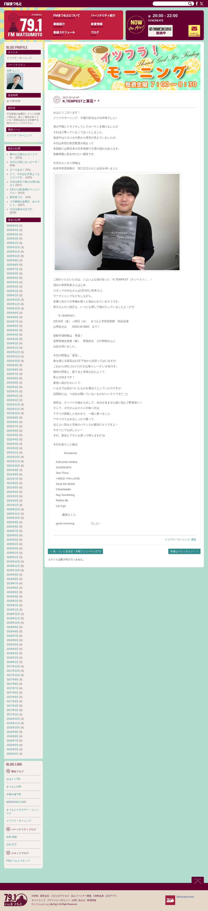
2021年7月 (13, 478)
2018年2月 (13, 657)
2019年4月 (13, 596)
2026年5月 (13, 225)
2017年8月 (13, 683)
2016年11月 (13, 723)
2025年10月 (13, 256)
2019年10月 (13, 570)
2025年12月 (13, 247)
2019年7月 (13, 583)
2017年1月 (13, 714)
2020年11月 (13, 513)
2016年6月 (13, 745)
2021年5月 (13, 487)
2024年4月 (13, 334)
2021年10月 (13, 465)
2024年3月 (13, 339)
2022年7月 (13, 426)
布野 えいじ (13, 70)
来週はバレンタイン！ (182, 551)
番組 (193, 539)
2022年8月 (13, 422)
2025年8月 (13, 264)
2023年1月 (13, 400)
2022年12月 (13, 404)
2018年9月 (13, 627)
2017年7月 (13, 688)
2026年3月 (13, 234)
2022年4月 (13, 439)
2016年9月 (13, 731)
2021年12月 (13, 457)
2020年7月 (13, 531)
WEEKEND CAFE (16, 802)
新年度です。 (17, 197)
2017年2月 (13, 710)
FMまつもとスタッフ (18, 860)
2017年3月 (13, 705)
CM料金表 (98, 896)
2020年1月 (13, 557)
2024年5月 (13, 330)
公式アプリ (111, 896)
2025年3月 (13, 286)
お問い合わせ (78, 900)
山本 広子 (11, 844)
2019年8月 (13, 579)
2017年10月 (13, 675)
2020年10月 (13, 517)
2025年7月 (13, 269)
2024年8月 (13, 317)
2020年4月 (13, 544)
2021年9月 (13, 470)
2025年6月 (13, 273)
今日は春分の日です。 (22, 209)
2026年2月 (13, 238)
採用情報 (91, 900)
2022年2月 (13, 448)
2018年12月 (13, 614)
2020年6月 (13, 535)
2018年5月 (13, 644)
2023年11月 (13, 356)
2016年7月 (13, 740)
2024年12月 (13, 299)
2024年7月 (13, 321)
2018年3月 (13, 653)
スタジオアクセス (60, 896)
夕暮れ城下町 (13, 794)
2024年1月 (13, 347)
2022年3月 (13, 443)
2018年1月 (13, 662)
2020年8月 (13, 526)
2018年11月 (13, 618)
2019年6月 (13, 587)
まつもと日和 (13, 786)
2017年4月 (13, 701)
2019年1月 (13, 609)
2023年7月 (13, 374)
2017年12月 (13, 666)
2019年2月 (13, 605)
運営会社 (44, 896)
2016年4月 (13, 753)
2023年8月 (13, 369)
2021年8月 (13, 474)
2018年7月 (13, 635)
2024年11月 (13, 304)
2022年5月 (13, 435)
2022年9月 (13, 417)
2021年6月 (13, 483)
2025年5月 (13, 277)
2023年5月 (13, 382)
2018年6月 (13, 640)
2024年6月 (13, 325)
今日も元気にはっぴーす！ (25, 162)
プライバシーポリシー (58, 900)
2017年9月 (13, 679)
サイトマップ (38, 900)
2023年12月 (13, 352)
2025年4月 (13, 282)
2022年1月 (13, 452)
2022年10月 (13, 413)
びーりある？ (17, 169)
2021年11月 (13, 461)
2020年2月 (13, 552)
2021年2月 (13, 500)
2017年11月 (13, 670)
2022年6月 (13, 430)
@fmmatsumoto (185, 896)
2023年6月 (13, 378)
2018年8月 (13, 631)
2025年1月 (13, 295)
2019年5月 (13, 592)
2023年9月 (13, 365)
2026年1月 (13, 242)
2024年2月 (13, 343)
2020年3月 (13, 548)
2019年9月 (13, 574)
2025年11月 (13, 251)
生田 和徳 (11, 836)
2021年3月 (13, 496)
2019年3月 (13, 600)
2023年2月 (13, 395)
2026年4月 (13, 230)
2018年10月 (13, 622)
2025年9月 (13, 260)
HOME (35, 896)
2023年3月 (13, 391)
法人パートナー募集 (81, 896)
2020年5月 (13, 539)
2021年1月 (13, 505)
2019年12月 (13, 561)
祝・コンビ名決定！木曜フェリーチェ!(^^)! (77, 551)
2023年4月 (13, 387)
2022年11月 (13, 408)
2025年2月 (13, 291)
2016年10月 (13, 727)
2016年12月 (13, 718)
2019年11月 (13, 565)
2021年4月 (13, 491)
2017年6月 (13, 692)
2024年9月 (13, 312)
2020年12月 (13, 509)
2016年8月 (13, 736)
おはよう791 (13, 778)
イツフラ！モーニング (177, 539)
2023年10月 (13, 360)
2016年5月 (13, 749)
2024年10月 (13, 308)
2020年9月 (13, 522)
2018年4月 (13, 648)
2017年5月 (13, 697)
